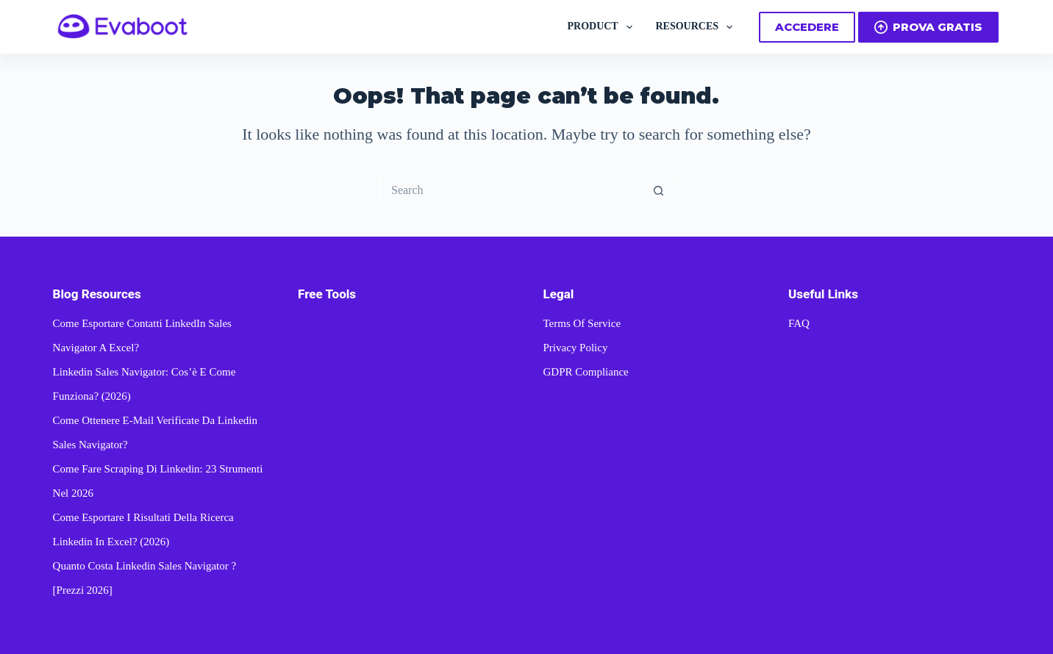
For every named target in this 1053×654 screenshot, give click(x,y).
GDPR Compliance (585, 372)
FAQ (799, 323)
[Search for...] (511, 190)
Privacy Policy (575, 347)
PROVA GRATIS (928, 27)
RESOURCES (697, 27)
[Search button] (659, 190)
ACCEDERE (807, 27)
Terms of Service (582, 323)
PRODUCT (602, 27)
